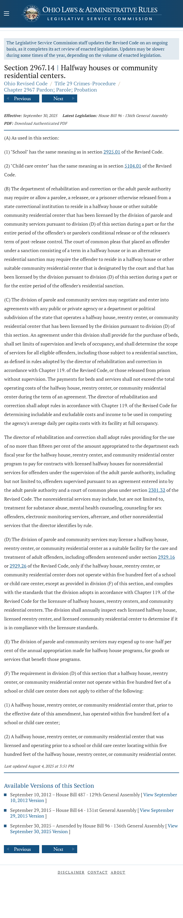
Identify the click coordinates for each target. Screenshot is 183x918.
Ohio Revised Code (26, 83)
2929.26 (18, 566)
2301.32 (156, 490)
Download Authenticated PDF (40, 123)
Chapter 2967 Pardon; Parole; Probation (50, 89)
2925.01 (111, 152)
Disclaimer (71, 872)
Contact (98, 872)
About (118, 872)
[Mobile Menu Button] (6, 14)
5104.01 (133, 166)
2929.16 (166, 557)
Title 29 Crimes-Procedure (85, 83)
